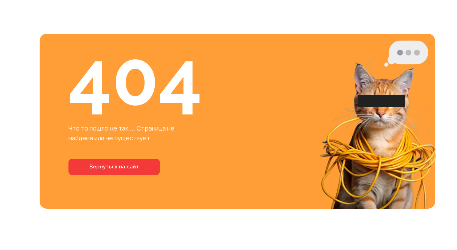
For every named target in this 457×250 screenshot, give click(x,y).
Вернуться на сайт (114, 167)
